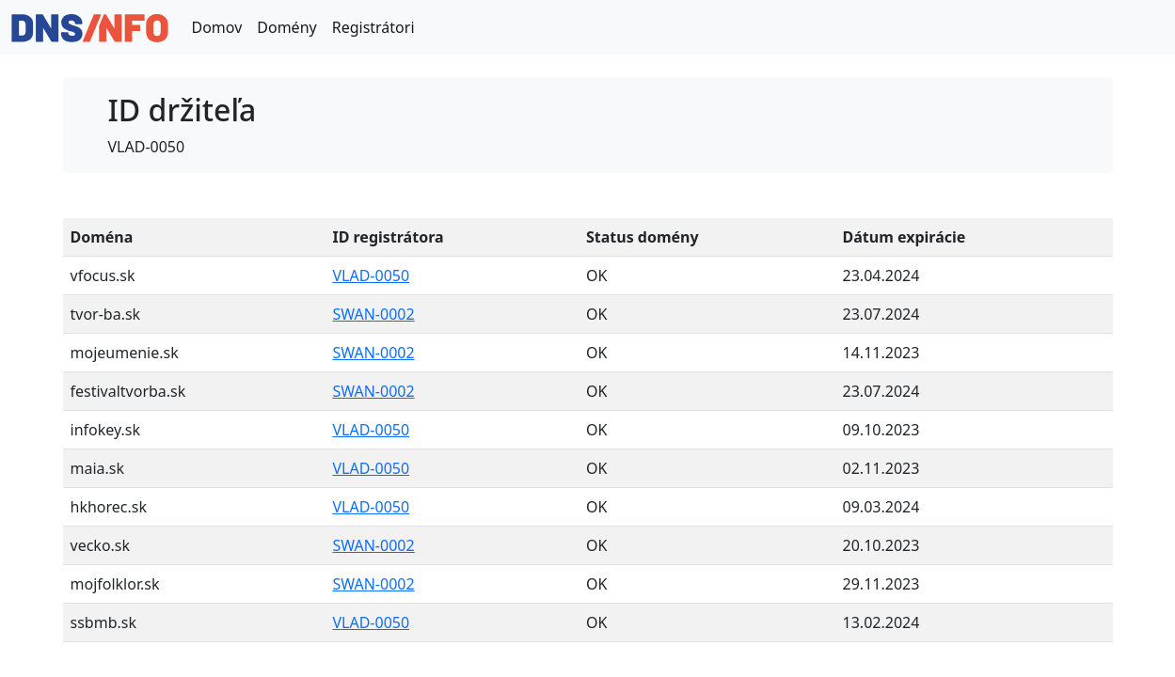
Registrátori (373, 27)
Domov (216, 27)
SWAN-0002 (373, 314)
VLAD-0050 (370, 275)
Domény (286, 27)
